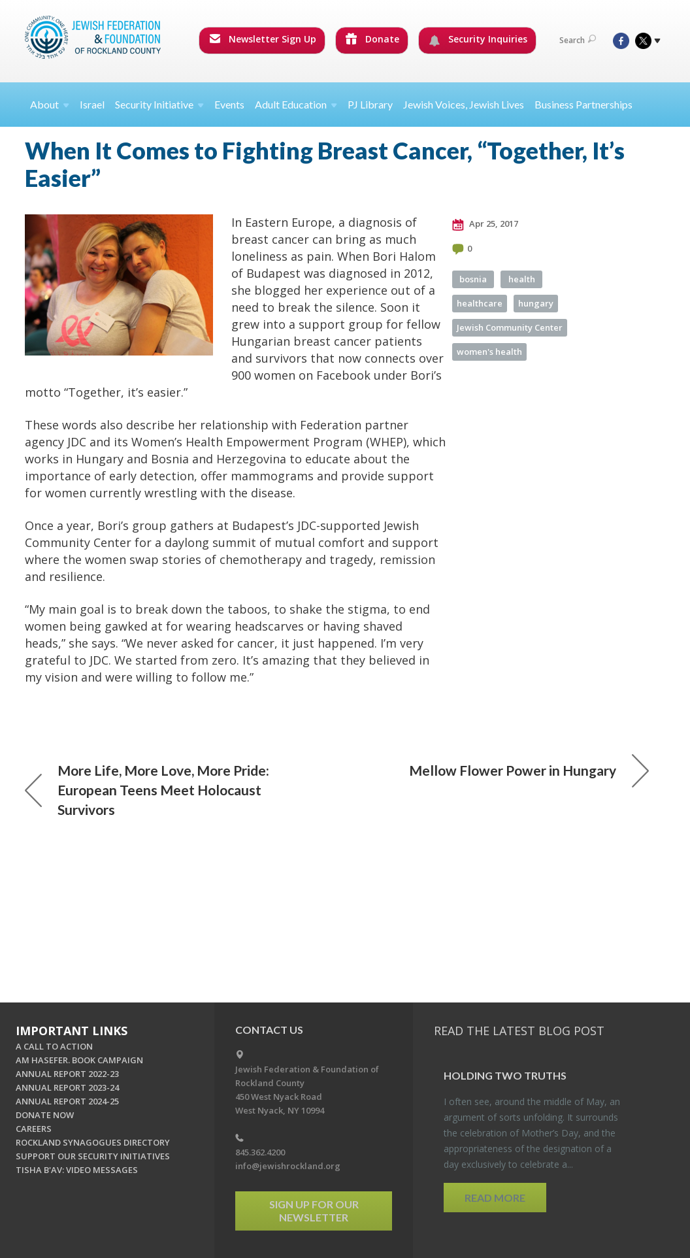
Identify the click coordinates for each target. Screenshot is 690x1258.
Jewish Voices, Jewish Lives (463, 104)
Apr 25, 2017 (485, 224)
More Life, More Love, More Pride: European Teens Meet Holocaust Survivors (147, 790)
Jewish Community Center (510, 327)
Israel (92, 104)
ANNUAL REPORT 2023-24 (67, 1087)
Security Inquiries (478, 39)
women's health (489, 351)
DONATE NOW (45, 1115)
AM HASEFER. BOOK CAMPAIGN (79, 1060)
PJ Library (370, 104)
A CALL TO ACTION (54, 1046)
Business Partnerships (583, 104)
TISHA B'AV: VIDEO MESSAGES (77, 1170)
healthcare (479, 303)
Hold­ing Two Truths (505, 1075)
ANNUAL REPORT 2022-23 (67, 1074)
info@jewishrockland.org (287, 1166)
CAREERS (34, 1128)
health (521, 279)
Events (229, 104)
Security (159, 104)
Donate (372, 39)
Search (577, 40)
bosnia (473, 279)
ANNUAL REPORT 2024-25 (67, 1101)
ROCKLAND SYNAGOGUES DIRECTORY (93, 1142)
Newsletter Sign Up (262, 39)
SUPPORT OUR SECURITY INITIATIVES (93, 1156)
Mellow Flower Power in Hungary (529, 770)
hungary (535, 303)
